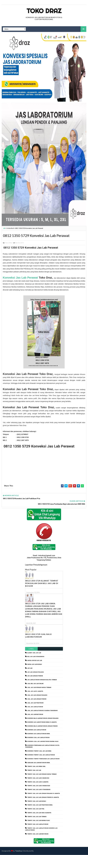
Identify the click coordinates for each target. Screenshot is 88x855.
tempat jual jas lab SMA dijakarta (39, 812)
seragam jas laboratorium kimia (38, 762)
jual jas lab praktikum (35, 703)
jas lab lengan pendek (35, 676)
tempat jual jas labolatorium (37, 824)
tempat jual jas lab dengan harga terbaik (41, 774)
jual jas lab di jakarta (35, 691)
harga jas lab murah (34, 664)
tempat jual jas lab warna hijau (38, 820)
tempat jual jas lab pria (35, 809)
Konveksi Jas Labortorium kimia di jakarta (42, 722)
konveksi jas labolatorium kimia (38, 734)
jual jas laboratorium (35, 714)
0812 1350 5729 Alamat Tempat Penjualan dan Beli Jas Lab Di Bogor (41, 583)
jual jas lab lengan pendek (36, 699)
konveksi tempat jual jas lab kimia (39, 751)
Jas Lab (29, 668)
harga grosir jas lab (34, 660)
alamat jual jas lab (34, 653)
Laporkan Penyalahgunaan (36, 565)
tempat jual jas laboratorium (37, 834)
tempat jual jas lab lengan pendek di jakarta (43, 797)
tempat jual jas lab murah (36, 801)
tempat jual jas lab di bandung (38, 778)
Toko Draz (44, 11)
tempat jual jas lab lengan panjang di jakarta (43, 793)
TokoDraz (18, 851)
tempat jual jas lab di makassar (38, 786)
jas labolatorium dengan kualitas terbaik (42, 680)
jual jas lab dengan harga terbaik (39, 687)
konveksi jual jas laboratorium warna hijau (42, 741)
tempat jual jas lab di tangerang (38, 789)
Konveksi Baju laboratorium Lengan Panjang (42, 718)
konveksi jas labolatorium (36, 730)
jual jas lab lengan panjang (37, 695)
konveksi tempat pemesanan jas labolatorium (43, 759)
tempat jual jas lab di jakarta (37, 782)
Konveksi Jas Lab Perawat (20, 277)
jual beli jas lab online (35, 683)
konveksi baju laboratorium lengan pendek (42, 726)
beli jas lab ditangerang (35, 656)
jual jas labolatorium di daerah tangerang (42, 710)
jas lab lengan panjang (35, 672)
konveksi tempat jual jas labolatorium (41, 755)
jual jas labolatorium (35, 707)
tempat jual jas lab (34, 770)
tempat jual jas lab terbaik (36, 816)
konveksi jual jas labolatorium (38, 737)
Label (31, 649)
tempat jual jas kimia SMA (36, 766)
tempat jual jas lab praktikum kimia (39, 805)
